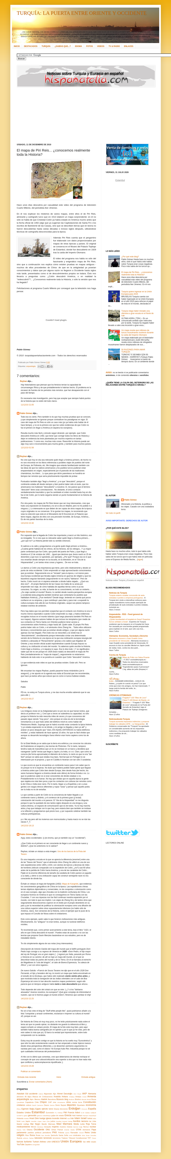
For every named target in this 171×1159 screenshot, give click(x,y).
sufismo (25, 1138)
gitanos (39, 1115)
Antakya (72, 1097)
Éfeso (19, 1109)
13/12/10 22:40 (27, 523)
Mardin (44, 1124)
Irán (72, 1118)
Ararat (84, 1097)
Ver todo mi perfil (113, 513)
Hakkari (79, 1115)
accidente (33, 1094)
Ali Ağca (28, 1097)
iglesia (48, 1118)
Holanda (20, 1118)
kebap (70, 1121)
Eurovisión (50, 1113)
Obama (29, 1130)
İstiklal (89, 1118)
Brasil (89, 1099)
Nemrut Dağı (77, 1127)
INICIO (17, 46)
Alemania (92, 1094)
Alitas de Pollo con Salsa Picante (136, 657)
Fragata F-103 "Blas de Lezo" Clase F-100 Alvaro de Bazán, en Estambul (136, 700)
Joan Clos (46, 1121)
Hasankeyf (92, 1115)
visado (93, 1142)
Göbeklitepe (47, 1115)
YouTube (20, 1144)
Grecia (68, 1115)
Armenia (91, 1096)
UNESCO (55, 1142)
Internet (63, 1118)
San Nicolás (45, 1135)
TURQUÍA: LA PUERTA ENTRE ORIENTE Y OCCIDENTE (82, 13)
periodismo (47, 1133)
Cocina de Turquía (117, 655)
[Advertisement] (60, 115)
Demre (52, 1105)
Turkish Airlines (39, 1142)
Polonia (61, 1133)
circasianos (61, 1102)
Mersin (33, 1127)
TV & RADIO (114, 46)
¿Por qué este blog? (130, 256)
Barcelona (52, 1099)
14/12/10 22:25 (27, 998)
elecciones (64, 1109)
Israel (83, 1118)
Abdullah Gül (22, 1094)
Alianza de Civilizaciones (42, 1097)
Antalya (78, 1097)
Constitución (89, 1102)
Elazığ (56, 1109)
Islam (77, 1118)
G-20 (82, 1113)
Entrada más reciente (27, 1077)
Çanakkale (20, 1102)
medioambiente (23, 1127)
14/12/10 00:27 (27, 699)
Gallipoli (93, 1113)
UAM (49, 1142)
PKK (54, 1132)
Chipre (43, 1102)
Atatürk (44, 1099)
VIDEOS (100, 46)
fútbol (77, 1112)
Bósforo (78, 1099)
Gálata (87, 1113)
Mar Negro (35, 1124)
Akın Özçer (77, 1094)
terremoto (48, 1138)
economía (91, 1105)
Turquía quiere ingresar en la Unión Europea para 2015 (136, 292)
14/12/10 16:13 (27, 826)
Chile (37, 1102)
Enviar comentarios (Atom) (40, 1082)
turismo (28, 1141)
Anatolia (57, 1096)
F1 (56, 1113)
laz (90, 1121)
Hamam (85, 1115)
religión (20, 1135)
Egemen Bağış (28, 1109)
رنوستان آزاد (114, 679)
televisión (38, 1138)
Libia (94, 1121)
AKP (84, 1093)
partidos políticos (34, 1133)
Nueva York (21, 1130)
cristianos (21, 1105)
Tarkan (31, 1138)
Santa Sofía (63, 1135)
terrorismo (57, 1138)
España (92, 1108)
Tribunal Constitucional (78, 1138)
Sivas (87, 1135)
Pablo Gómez (26, 413)
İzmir (19, 1121)
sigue (140, 559)
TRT (89, 1138)
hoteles (26, 1118)
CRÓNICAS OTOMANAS (120, 695)
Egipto (38, 1109)
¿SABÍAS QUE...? (63, 46)
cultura (28, 1105)
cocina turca (77, 1102)
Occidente (39, 1129)
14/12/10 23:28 (27, 1066)
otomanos (86, 1130)
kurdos (76, 1121)
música (69, 1127)
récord (81, 1133)
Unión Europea (71, 1141)
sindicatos (77, 1135)
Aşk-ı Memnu (35, 1099)
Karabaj (58, 1121)
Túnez (94, 1138)
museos (63, 1127)
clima (68, 1102)
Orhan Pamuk (57, 1130)
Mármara (51, 1124)
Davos (46, 1105)
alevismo (20, 1097)
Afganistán (48, 1094)
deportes (71, 1105)
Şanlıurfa (54, 1135)
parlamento (22, 1132)
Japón (27, 1121)
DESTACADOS (30, 46)
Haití (74, 1115)
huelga (42, 1118)
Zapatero (28, 1144)
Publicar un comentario (31, 1071)
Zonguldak (36, 1144)
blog (66, 1099)
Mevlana (40, 1127)
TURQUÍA (46, 46)
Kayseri (64, 1121)
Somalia (93, 1135)
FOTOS (89, 46)
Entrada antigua (88, 1077)
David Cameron (37, 1105)
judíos (52, 1121)
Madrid (19, 1124)
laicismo (84, 1121)
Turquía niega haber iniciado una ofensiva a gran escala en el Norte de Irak (137, 313)
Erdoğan (74, 1108)
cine (54, 1102)
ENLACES (128, 46)
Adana (41, 1094)
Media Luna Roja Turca (85, 1124)
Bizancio (60, 1099)
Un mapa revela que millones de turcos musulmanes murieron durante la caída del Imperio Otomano (137, 332)
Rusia (38, 1135)
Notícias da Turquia (118, 593)
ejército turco (47, 1109)
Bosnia (84, 1099)
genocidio (32, 1115)
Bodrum (71, 1099)
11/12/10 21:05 (27, 405)
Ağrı (54, 1094)
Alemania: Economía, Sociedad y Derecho (128, 636)
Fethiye (60, 1113)
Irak (68, 1118)
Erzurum (84, 1109)
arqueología (31, 366)
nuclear (93, 1127)
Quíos (67, 1133)
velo (88, 1142)
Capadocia (29, 1102)
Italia (94, 1118)
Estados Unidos (24, 1112)
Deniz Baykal (60, 1105)
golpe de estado (57, 1115)
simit (70, 1135)
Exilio (111, 681)
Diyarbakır (81, 1105)
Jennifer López (36, 1121)
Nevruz (86, 1127)
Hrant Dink (34, 1118)
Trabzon (64, 1138)
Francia (71, 1112)
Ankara (65, 1096)
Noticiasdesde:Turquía (119, 719)
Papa (93, 1130)
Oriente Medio (69, 1130)
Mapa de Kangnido (70, 884)
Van (84, 1142)
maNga (26, 1124)
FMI (65, 1112)
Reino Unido (90, 1132)
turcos (20, 1141)
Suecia (19, 1138)
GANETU (20, 1115)
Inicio (58, 1077)
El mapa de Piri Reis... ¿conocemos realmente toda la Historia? (136, 273)
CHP (50, 1102)
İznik (23, 1121)
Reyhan (23, 381)
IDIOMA (78, 46)
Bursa (93, 1099)
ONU (48, 1130)
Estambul (38, 1112)
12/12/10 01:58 (27, 448)
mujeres (55, 1127)
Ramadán (74, 1133)
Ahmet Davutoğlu (64, 1094)
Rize (27, 1135)
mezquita (47, 1127)
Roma (32, 1135)
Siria (83, 1135)
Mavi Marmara (64, 1124)
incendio (55, 1118)
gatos (26, 1115)
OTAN (78, 1130)
